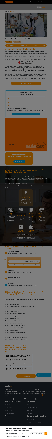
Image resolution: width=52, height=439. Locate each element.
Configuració (34, 433)
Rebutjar (41, 433)
